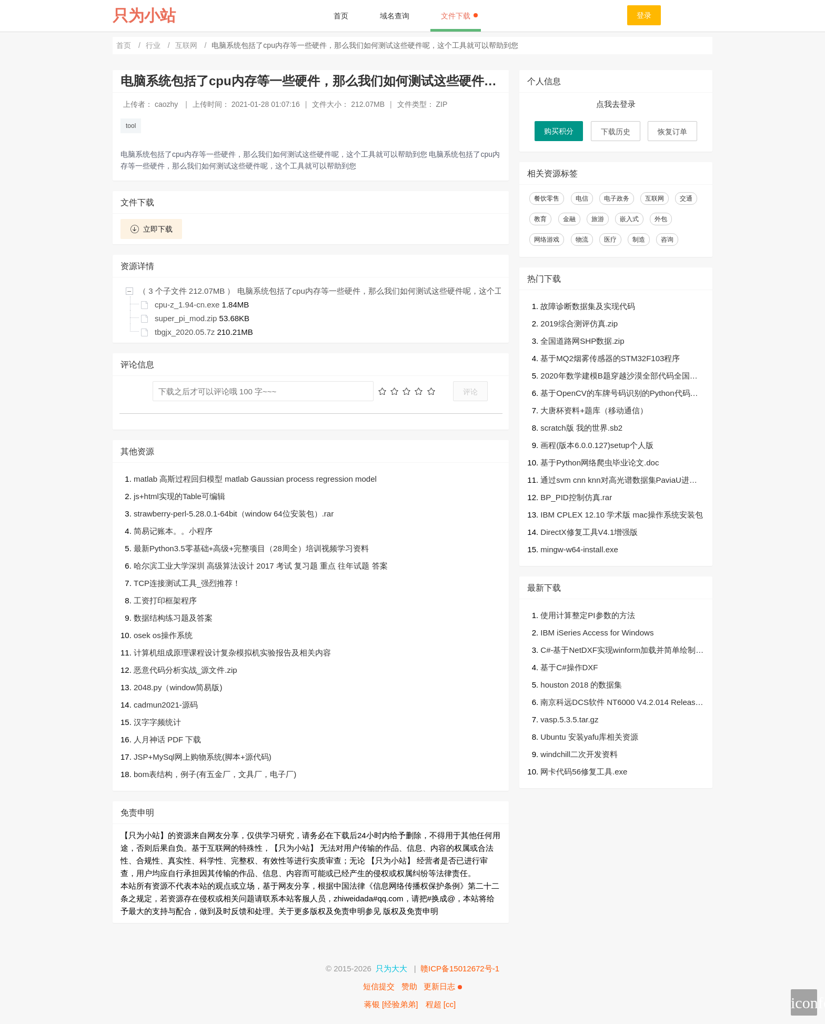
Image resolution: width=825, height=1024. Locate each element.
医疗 (610, 239)
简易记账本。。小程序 (173, 530)
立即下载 (151, 229)
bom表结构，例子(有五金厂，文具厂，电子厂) (215, 774)
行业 (154, 45)
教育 (540, 219)
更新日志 (442, 986)
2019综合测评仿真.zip (579, 323)
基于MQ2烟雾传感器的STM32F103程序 (610, 358)
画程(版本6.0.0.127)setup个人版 (596, 445)
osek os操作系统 (163, 635)
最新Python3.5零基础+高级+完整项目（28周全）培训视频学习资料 (251, 548)
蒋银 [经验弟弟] (391, 1004)
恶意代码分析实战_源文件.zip (185, 669)
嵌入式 (629, 219)
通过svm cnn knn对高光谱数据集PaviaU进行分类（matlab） (618, 480)
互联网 (187, 45)
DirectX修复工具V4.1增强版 (589, 532)
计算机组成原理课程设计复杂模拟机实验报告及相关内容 (232, 652)
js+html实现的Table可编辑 (179, 496)
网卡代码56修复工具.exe (583, 771)
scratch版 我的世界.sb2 (581, 427)
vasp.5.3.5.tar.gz (569, 719)
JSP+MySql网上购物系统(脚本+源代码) (202, 756)
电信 (582, 198)
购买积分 (559, 131)
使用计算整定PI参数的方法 (587, 615)
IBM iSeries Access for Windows (596, 632)
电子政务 (616, 198)
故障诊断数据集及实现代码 (587, 306)
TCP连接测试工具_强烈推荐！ (187, 583)
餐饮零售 (546, 198)
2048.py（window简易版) (178, 687)
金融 (569, 219)
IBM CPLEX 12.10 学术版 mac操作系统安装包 (621, 514)
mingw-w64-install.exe (579, 549)
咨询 (667, 239)
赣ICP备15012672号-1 (459, 968)
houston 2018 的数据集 (581, 684)
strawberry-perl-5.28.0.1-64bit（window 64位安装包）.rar (234, 513)
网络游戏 (546, 239)
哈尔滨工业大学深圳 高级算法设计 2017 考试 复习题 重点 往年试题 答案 (261, 565)
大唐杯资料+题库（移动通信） (594, 410)
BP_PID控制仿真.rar (576, 497)
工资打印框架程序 (165, 600)
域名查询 (394, 16)
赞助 (409, 986)
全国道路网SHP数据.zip (582, 340)
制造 (638, 239)
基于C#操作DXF (569, 667)
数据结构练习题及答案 (173, 617)
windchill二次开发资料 (579, 754)
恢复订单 (672, 131)
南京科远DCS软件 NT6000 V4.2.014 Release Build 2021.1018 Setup (620, 703)
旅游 (597, 219)
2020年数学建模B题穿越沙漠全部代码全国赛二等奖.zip (618, 376)
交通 (686, 198)
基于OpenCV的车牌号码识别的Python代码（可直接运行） (615, 394)
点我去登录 (616, 104)
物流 (582, 239)
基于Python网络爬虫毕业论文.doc (599, 462)
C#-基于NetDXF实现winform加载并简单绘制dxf (622, 651)
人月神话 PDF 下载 (167, 739)
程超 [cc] (441, 1004)
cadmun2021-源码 (166, 704)
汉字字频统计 (157, 722)
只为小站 (144, 15)
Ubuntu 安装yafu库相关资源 (589, 736)
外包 (661, 219)
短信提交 (379, 986)
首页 (341, 16)
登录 (644, 15)
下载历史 (615, 131)
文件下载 (459, 16)
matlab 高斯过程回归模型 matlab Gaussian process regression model (255, 478)
